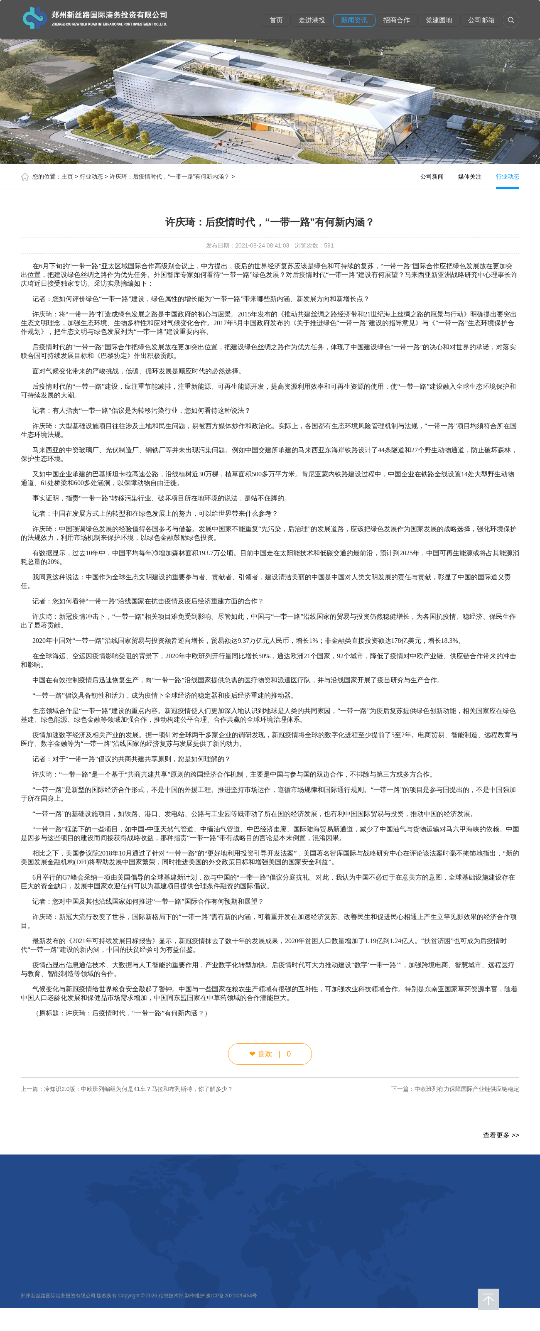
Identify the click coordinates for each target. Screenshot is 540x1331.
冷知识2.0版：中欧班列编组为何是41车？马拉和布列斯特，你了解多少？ (138, 1089)
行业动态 (91, 176)
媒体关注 (469, 176)
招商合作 (396, 20)
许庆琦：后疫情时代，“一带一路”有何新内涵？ (170, 176)
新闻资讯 (354, 20)
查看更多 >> (501, 1135)
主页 (67, 176)
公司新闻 (432, 176)
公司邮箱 (481, 20)
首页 (276, 20)
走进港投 (312, 20)
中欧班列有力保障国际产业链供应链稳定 (467, 1089)
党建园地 (439, 20)
